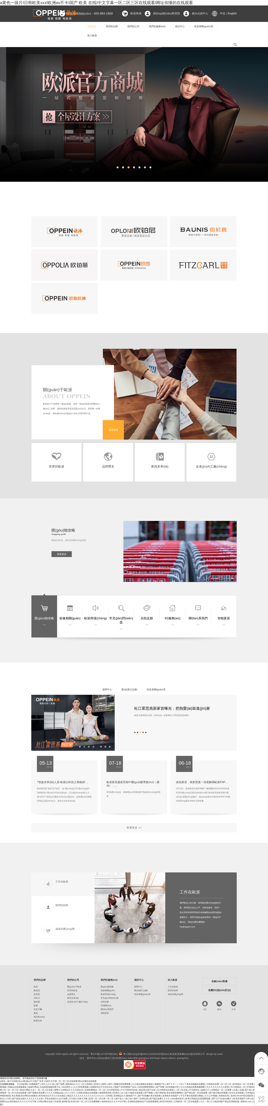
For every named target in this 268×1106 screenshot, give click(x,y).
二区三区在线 (181, 1090)
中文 (222, 13)
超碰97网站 (33, 1087)
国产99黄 (160, 1087)
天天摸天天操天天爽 (78, 1098)
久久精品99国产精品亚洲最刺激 (225, 1101)
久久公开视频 (211, 1096)
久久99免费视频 (81, 1087)
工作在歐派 (190, 892)
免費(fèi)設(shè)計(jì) (219, 990)
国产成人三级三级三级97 (127, 1098)
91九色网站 (87, 1084)
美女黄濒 (16, 1096)
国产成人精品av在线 (254, 1090)
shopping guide (58, 534)
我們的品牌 (112, 26)
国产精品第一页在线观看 (196, 1093)
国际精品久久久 (73, 1084)
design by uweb (214, 1054)
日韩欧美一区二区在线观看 (186, 1101)
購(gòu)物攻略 (107, 987)
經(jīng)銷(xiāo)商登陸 (166, 13)
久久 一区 (204, 1101)
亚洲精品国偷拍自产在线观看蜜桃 (143, 1101)
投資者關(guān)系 (203, 26)
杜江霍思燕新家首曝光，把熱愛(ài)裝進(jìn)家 (172, 708)
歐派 (36, 987)
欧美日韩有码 (166, 1101)
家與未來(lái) (73, 998)
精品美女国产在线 (147, 1090)
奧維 (36, 1013)
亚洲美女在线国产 (170, 1096)
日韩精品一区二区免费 (221, 1090)
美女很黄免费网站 (175, 1093)
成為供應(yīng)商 (175, 994)
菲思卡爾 (38, 1009)
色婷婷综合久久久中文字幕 (113, 1101)
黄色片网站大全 (27, 1090)
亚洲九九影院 (100, 1084)
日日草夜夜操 (113, 1090)
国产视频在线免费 (36, 1093)
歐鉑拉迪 (38, 1020)
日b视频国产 (34, 1084)
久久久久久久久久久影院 (218, 1087)
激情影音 (66, 1101)
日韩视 (109, 1096)
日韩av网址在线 (45, 1101)
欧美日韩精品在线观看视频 (198, 1098)
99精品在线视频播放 (17, 1087)
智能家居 (105, 1013)
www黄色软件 (177, 1098)
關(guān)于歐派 (74, 987)
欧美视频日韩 (172, 1087)
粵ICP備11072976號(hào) (104, 1054)
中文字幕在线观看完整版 (192, 1096)
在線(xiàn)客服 (219, 981)
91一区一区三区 (11, 1090)
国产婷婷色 (160, 1093)
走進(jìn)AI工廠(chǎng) (77, 1002)
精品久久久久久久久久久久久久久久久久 (86, 1096)
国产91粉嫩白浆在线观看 (149, 1096)
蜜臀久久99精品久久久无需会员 (69, 1090)
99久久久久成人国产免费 (53, 1084)
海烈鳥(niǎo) (39, 1017)
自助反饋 (105, 1002)
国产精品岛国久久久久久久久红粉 (27, 1098)
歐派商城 (135, 13)
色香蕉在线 (224, 1096)
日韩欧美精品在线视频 (87, 1093)
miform (37, 998)
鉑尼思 (37, 994)
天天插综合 (194, 1090)
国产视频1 (149, 1093)
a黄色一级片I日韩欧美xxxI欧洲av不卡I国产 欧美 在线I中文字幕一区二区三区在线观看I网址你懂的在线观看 (96, 2)
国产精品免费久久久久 (159, 1098)
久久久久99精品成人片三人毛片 (61, 1093)
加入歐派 (92, 35)
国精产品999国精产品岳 (125, 1087)
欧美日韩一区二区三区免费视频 (85, 1101)
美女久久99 (5, 1098)
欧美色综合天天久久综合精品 (52, 1096)
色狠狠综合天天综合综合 (101, 1087)
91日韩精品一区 (238, 1087)
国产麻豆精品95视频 (218, 1093)
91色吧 (57, 1101)
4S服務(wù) (106, 1005)
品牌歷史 (71, 994)
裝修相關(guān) (108, 990)
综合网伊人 (67, 1087)
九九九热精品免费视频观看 (192, 1087)
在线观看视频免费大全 (50, 1087)
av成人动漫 (238, 1090)
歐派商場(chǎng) (108, 994)
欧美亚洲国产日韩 (241, 1098)
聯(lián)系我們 (107, 1009)
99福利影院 (5, 1096)
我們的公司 (133, 26)
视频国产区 (160, 1084)
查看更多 (113, 430)
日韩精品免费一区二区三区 (219, 1084)
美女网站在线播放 (29, 1096)
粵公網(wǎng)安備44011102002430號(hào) (146, 1054)
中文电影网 (22, 1084)
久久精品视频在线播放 (142, 1084)
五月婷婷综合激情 (165, 1090)
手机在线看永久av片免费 (56, 1098)
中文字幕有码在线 (129, 1090)
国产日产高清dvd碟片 (222, 1098)
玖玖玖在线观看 (236, 1093)
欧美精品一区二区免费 (243, 1084)
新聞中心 (107, 689)
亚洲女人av (118, 1093)
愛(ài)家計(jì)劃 (129, 689)
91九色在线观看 (19, 1093)
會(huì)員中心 (200, 13)
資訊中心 (180, 26)
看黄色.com (246, 1101)
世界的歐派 (72, 990)
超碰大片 (205, 1090)
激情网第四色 (105, 1093)
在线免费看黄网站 (146, 1087)
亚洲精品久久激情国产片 (125, 1096)
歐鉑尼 (37, 990)
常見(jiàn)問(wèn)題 (110, 998)
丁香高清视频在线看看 (194, 1084)
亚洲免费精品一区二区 (95, 1090)
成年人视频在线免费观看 (119, 1084)
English (232, 13)
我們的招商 (173, 990)
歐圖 (36, 1005)
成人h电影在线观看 (134, 1093)
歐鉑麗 (37, 1002)
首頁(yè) (91, 26)
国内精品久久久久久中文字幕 (23, 1101)
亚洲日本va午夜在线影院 (242, 1096)
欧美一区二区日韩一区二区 (101, 1098)
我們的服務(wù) (157, 26)
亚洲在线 (144, 1098)
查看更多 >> (133, 827)
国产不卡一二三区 (174, 1084)
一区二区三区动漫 (44, 1090)
